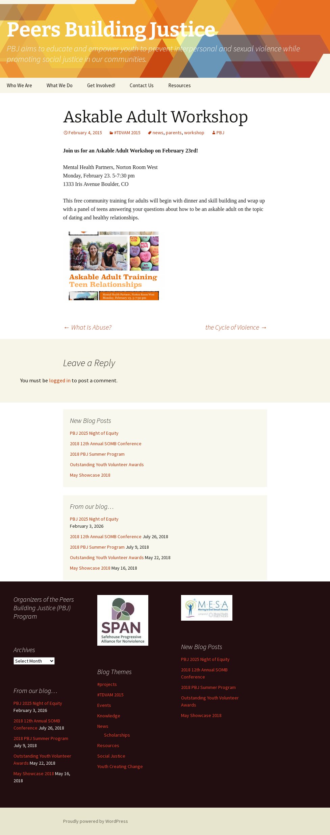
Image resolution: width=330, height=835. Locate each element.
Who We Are (19, 85)
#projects (107, 684)
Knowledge (108, 716)
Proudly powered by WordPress (95, 821)
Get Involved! (101, 85)
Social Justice (111, 756)
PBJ (220, 132)
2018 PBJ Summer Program (97, 454)
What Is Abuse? (87, 327)
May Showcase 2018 (90, 475)
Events (104, 705)
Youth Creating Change (120, 766)
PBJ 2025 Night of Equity (94, 433)
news (158, 132)
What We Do (60, 85)
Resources (179, 85)
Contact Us (142, 85)
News (102, 726)
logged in (60, 380)
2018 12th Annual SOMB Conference (106, 443)
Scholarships (117, 735)
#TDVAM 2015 (127, 132)
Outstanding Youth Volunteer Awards (107, 464)
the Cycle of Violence (236, 327)
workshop (194, 132)
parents (174, 132)
